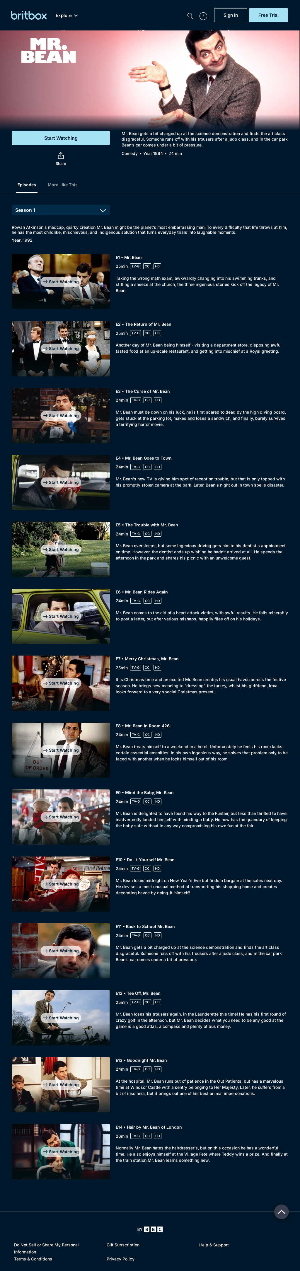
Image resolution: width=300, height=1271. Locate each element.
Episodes (27, 184)
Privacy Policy (120, 1258)
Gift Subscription (123, 1244)
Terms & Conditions (33, 1258)
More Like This (63, 184)
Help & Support (214, 1244)
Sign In (231, 15)
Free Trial (268, 15)
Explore (67, 15)
